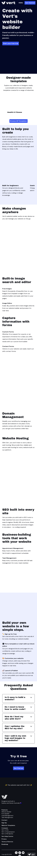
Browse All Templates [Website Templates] (18, 121)
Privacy (4, 839)
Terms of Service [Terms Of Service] (7, 841)
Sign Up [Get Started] (4, 823)
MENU (21, 3)
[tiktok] (19, 852)
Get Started (30, 3)
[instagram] (16, 852)
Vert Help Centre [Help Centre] (7, 836)
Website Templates (8, 825)
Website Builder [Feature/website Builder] (6, 812)
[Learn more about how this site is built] (31, 854)
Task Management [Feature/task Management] (7, 817)
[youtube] (23, 852)
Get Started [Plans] (18, 768)
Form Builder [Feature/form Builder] (5, 813)
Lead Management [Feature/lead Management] (7, 815)
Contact (4, 820)
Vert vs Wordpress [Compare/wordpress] (7, 834)
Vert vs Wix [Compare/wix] (5, 830)
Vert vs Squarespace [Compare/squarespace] (8, 832)
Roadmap (5, 844)
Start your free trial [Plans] (10, 43)
